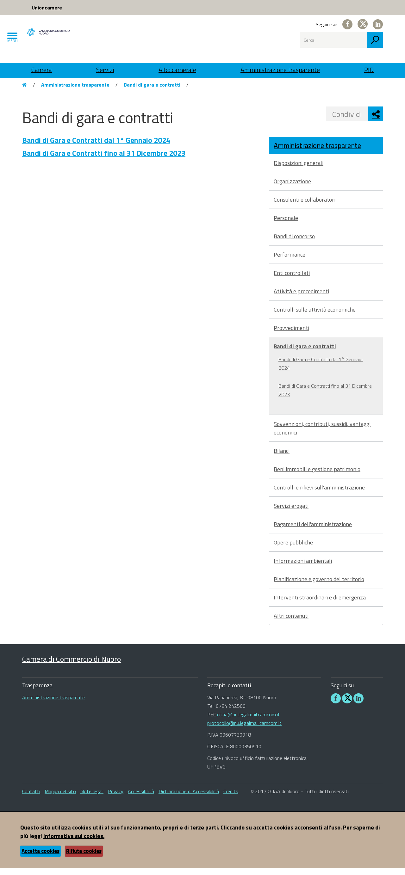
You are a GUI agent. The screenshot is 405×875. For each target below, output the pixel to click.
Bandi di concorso (294, 243)
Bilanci (282, 457)
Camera (41, 70)
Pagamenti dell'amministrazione (313, 531)
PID (369, 70)
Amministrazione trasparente (280, 70)
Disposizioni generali (298, 170)
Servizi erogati (291, 512)
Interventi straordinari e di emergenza (320, 604)
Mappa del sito (60, 798)
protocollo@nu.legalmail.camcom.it (244, 730)
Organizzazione (292, 188)
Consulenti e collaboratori (304, 206)
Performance (289, 261)
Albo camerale (177, 70)
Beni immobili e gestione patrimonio (317, 476)
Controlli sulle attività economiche (315, 316)
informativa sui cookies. (73, 843)
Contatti (31, 798)
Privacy (115, 798)
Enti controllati (292, 280)
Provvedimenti (291, 335)
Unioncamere (47, 7)
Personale (286, 225)
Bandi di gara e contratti (152, 91)
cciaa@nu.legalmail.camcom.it (248, 721)
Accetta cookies (40, 858)
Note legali (91, 798)
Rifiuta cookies (84, 858)
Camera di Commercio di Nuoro (71, 665)
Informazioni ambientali (303, 567)
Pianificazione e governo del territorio (319, 586)
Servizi (105, 70)
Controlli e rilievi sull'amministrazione (319, 494)
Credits (230, 798)
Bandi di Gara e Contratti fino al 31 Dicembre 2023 (103, 160)
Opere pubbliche (293, 549)
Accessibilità (141, 798)
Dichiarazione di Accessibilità (189, 798)
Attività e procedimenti (301, 298)
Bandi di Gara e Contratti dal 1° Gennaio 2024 (96, 147)
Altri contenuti (291, 622)
